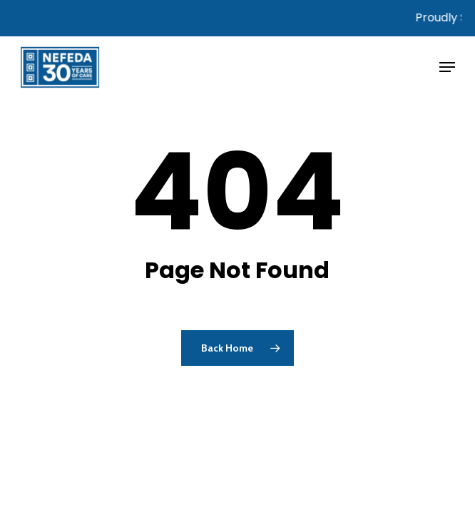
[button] (447, 67)
